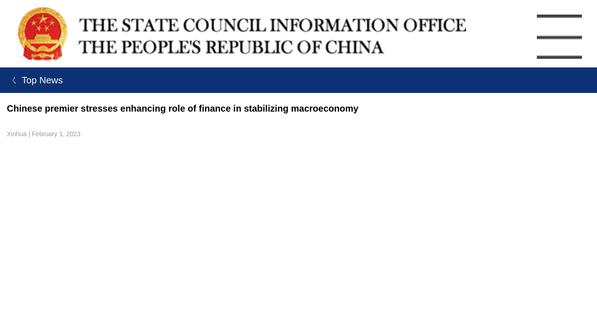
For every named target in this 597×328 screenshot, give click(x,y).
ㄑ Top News (35, 80)
